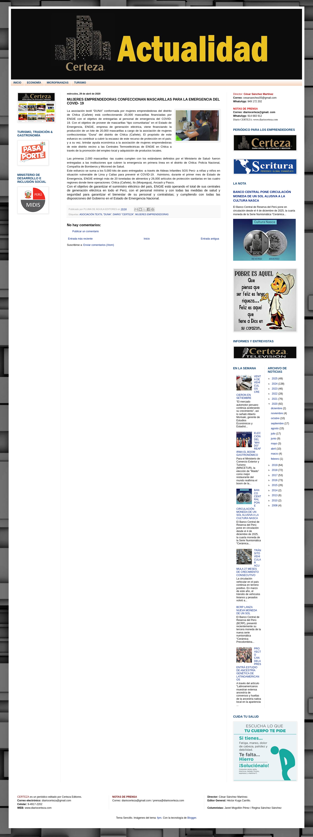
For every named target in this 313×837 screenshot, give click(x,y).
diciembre (277, 408)
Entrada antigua (210, 238)
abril (274, 448)
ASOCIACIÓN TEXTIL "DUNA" (95, 214)
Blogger (191, 817)
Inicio (147, 238)
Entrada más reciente (80, 238)
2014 (275, 490)
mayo (274, 443)
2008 (275, 505)
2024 (275, 383)
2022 (275, 393)
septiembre (278, 423)
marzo (275, 453)
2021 (275, 398)
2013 (275, 495)
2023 (275, 388)
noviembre (277, 413)
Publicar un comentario (85, 231)
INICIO (17, 82)
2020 (275, 403)
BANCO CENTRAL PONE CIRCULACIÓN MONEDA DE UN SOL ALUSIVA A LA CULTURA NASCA (262, 196)
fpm (159, 817)
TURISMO (80, 82)
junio (274, 438)
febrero (275, 458)
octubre (275, 418)
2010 (275, 500)
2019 (275, 465)
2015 (275, 485)
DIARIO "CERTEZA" (123, 214)
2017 (275, 475)
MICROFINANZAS (58, 82)
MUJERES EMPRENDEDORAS (152, 214)
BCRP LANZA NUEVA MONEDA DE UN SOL (246, 610)
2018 (275, 470)
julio (273, 433)
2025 (275, 378)
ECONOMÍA (34, 82)
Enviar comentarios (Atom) (98, 244)
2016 (275, 480)
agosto (275, 428)
